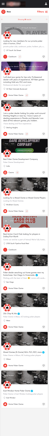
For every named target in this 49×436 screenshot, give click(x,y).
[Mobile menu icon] (3, 4)
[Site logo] (16, 4)
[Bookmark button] (44, 57)
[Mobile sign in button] (46, 3)
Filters (42, 11)
